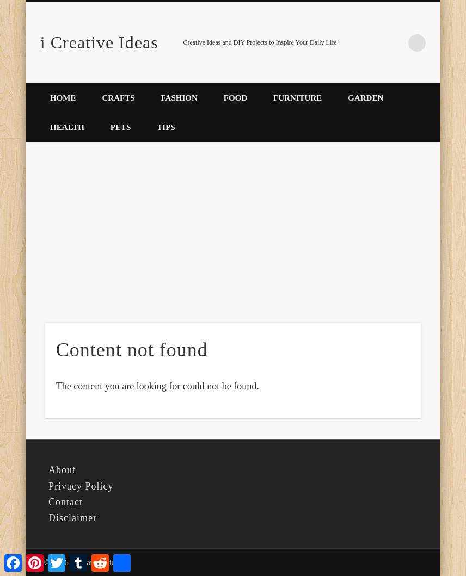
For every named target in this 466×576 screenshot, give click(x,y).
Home (63, 98)
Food (235, 98)
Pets (121, 127)
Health (67, 127)
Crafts (118, 98)
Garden (365, 98)
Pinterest (394, 43)
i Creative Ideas (99, 42)
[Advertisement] (233, 228)
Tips (166, 127)
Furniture (297, 98)
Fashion (179, 98)
